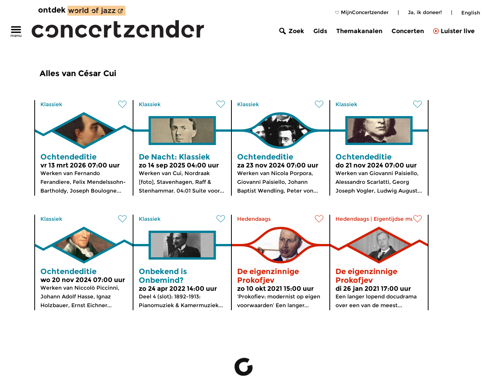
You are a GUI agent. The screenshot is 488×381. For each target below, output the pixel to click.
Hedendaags (254, 218)
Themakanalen (359, 31)
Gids (320, 31)
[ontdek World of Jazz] (96, 11)
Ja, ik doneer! (425, 12)
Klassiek (51, 104)
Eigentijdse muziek (399, 218)
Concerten (408, 31)
